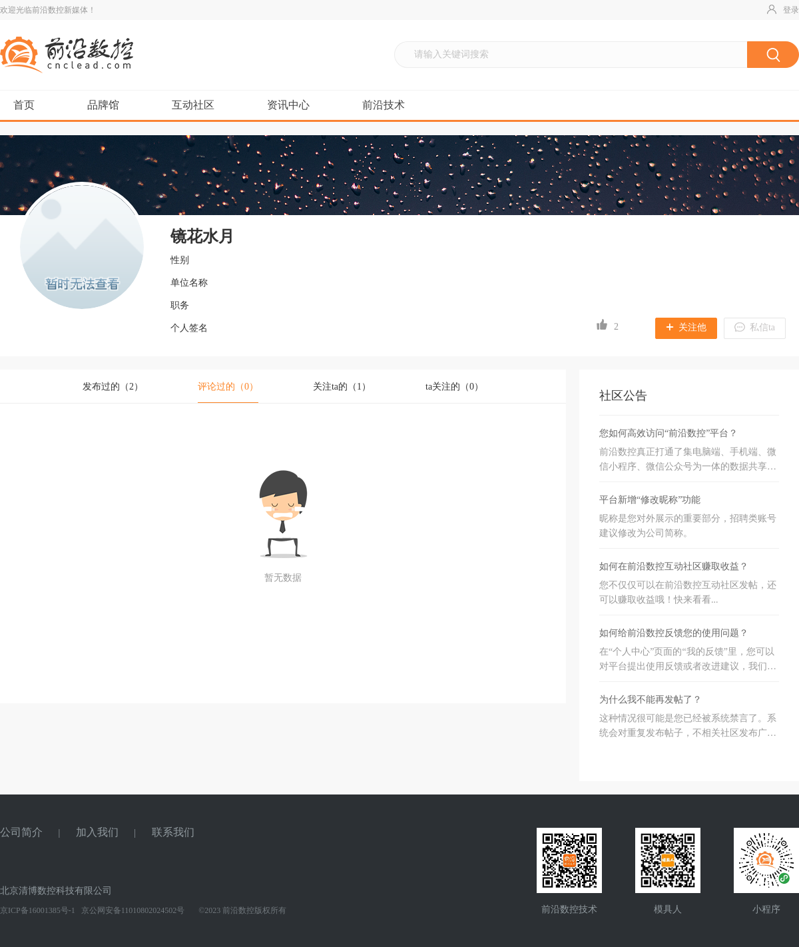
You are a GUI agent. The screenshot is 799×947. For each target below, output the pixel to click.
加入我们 (97, 832)
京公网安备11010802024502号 (132, 910)
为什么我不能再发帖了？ (650, 700)
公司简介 (21, 832)
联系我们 (173, 832)
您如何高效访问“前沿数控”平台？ (668, 433)
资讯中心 (288, 105)
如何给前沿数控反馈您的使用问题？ (673, 633)
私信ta (754, 327)
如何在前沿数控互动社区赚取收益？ (673, 566)
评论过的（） (228, 387)
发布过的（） (113, 387)
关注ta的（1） (342, 387)
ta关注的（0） (454, 387)
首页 (24, 105)
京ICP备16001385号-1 (37, 910)
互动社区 (193, 105)
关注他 (686, 327)
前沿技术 (383, 105)
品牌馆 (103, 105)
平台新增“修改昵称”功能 (649, 500)
